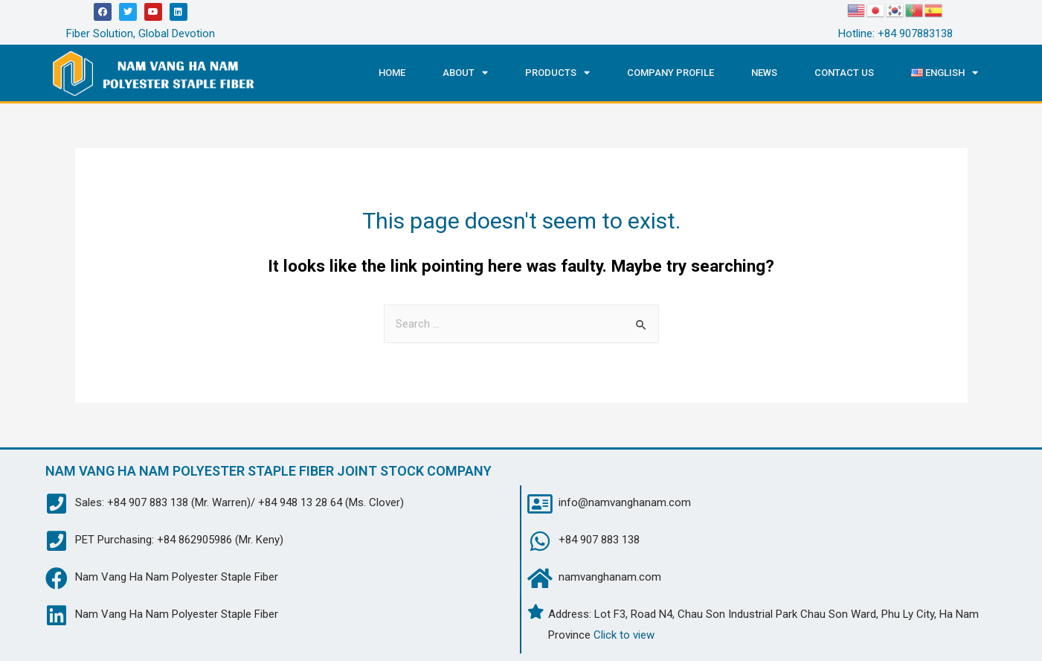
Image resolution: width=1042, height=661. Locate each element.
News (764, 72)
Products (557, 72)
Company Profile (670, 72)
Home (392, 72)
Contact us (844, 72)
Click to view (624, 635)
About (465, 72)
